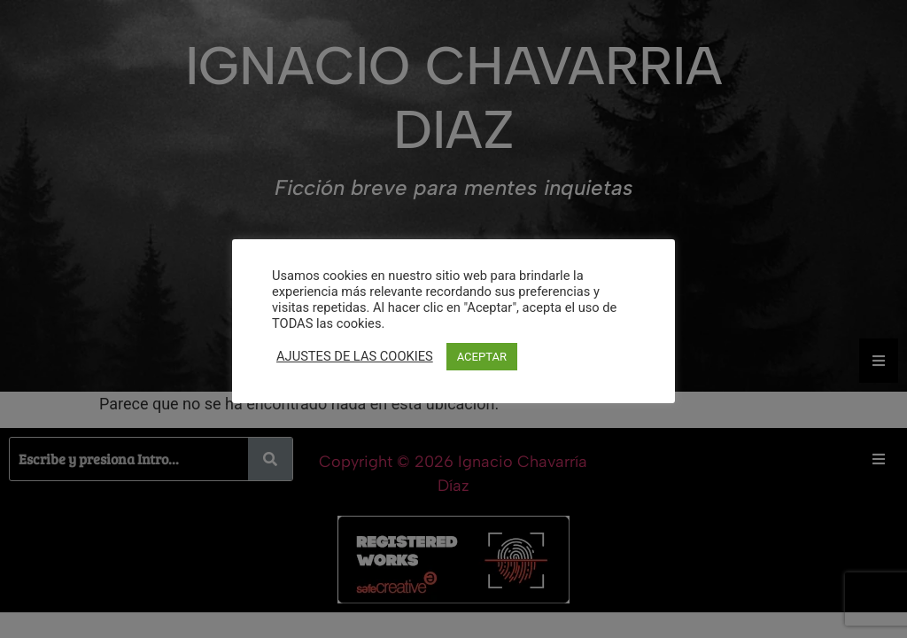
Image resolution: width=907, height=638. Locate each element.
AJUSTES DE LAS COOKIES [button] (354, 356)
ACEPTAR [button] (482, 356)
